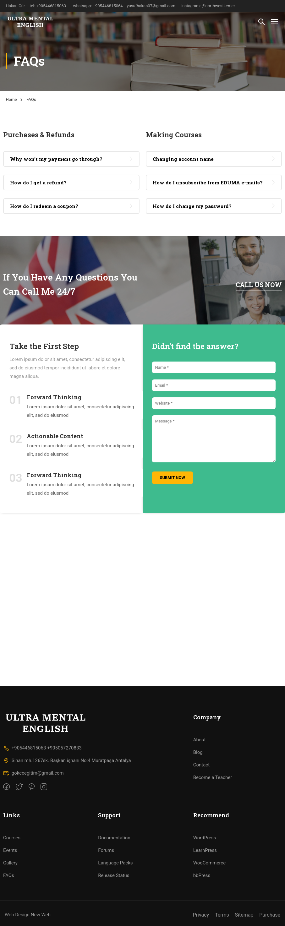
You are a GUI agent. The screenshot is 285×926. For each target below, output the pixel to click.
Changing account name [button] (183, 159)
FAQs (8, 875)
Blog (198, 752)
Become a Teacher (212, 777)
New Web (41, 915)
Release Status (113, 875)
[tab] (71, 159)
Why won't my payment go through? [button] (56, 159)
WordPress (204, 838)
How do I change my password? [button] (192, 206)
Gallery (10, 863)
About (199, 740)
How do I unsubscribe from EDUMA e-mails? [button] (208, 182)
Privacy (201, 915)
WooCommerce (209, 863)
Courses (11, 838)
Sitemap (244, 915)
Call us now (259, 285)
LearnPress (205, 850)
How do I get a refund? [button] (38, 182)
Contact (201, 765)
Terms (222, 915)
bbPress (202, 875)
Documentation (114, 838)
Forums (106, 850)
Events (10, 850)
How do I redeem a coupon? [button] (44, 206)
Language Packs (115, 863)
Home (11, 99)
